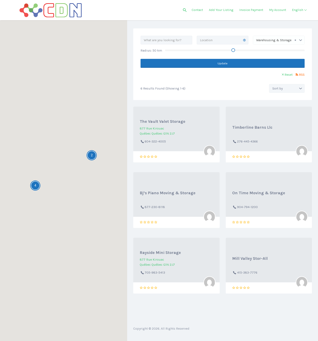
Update (223, 63)
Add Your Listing (221, 10)
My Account (277, 10)
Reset (289, 75)
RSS (302, 75)
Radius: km (151, 50)
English (297, 10)
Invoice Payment (251, 10)
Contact (197, 10)
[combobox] (279, 40)
